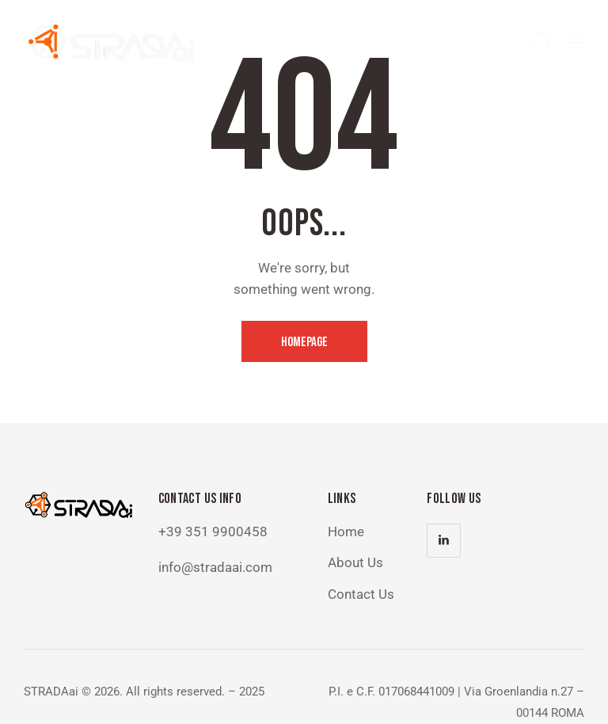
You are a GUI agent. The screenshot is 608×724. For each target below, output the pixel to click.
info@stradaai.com (215, 567)
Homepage (304, 342)
